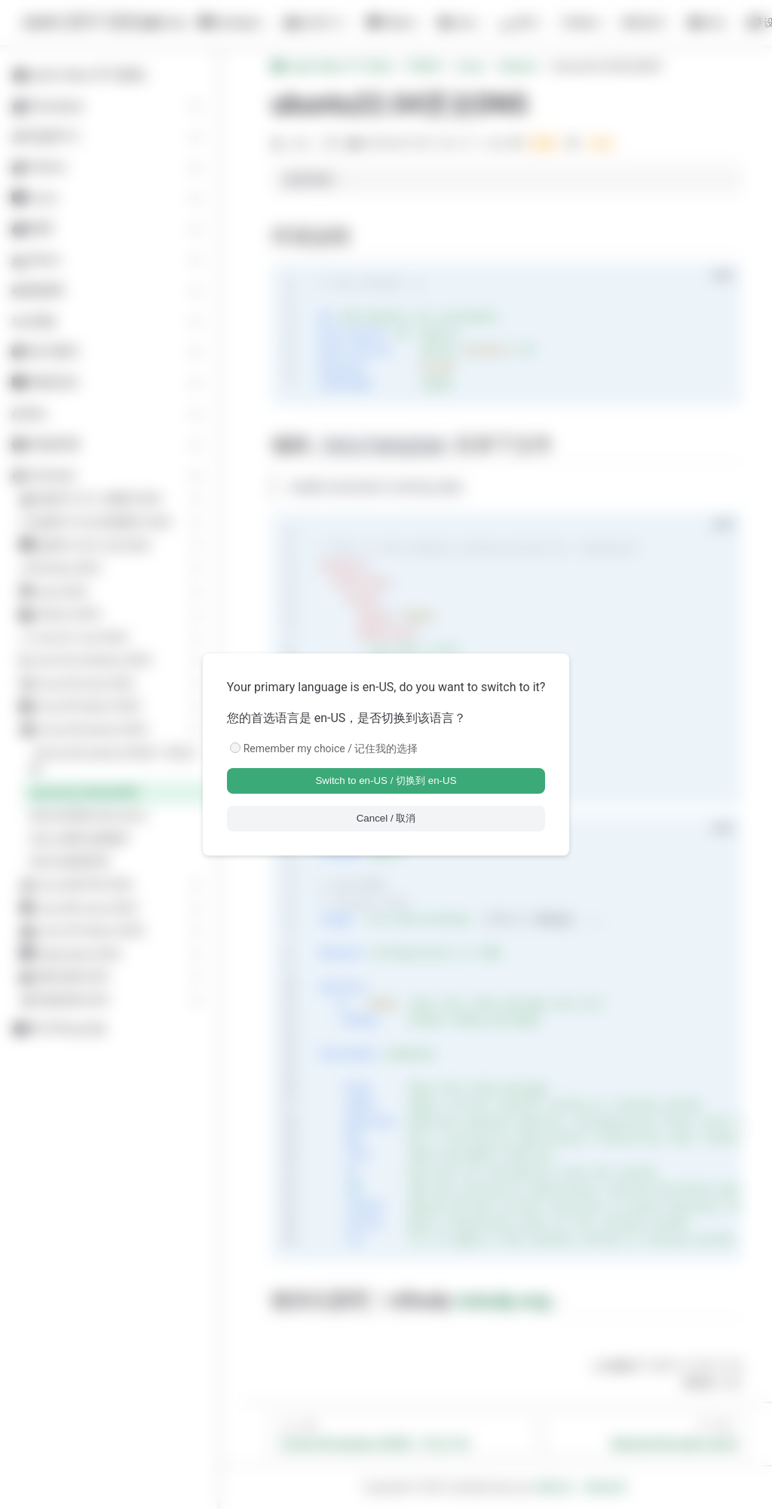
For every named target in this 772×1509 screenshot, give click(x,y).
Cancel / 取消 (386, 818)
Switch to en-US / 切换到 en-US (385, 780)
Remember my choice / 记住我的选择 (331, 748)
